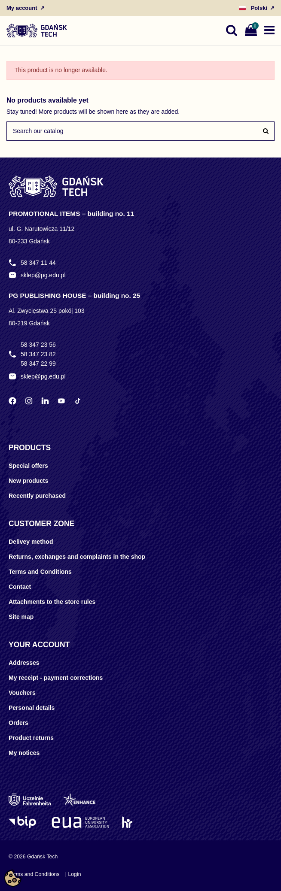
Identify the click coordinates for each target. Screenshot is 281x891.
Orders (18, 722)
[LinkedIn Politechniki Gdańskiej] (45, 401)
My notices (24, 752)
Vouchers (22, 692)
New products (29, 480)
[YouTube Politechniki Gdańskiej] (61, 401)
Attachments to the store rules (52, 601)
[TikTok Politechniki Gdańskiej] (78, 401)
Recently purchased (37, 495)
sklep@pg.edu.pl (43, 275)
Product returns (31, 737)
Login (74, 874)
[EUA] (80, 822)
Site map (21, 616)
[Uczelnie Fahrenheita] (30, 800)
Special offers (28, 465)
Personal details (32, 707)
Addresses (24, 662)
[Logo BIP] (24, 822)
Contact (20, 586)
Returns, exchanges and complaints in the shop (77, 556)
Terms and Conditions (40, 571)
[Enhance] (79, 800)
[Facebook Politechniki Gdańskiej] (12, 401)
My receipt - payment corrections (56, 677)
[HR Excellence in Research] (127, 822)
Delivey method (31, 541)
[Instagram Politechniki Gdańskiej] (29, 401)
